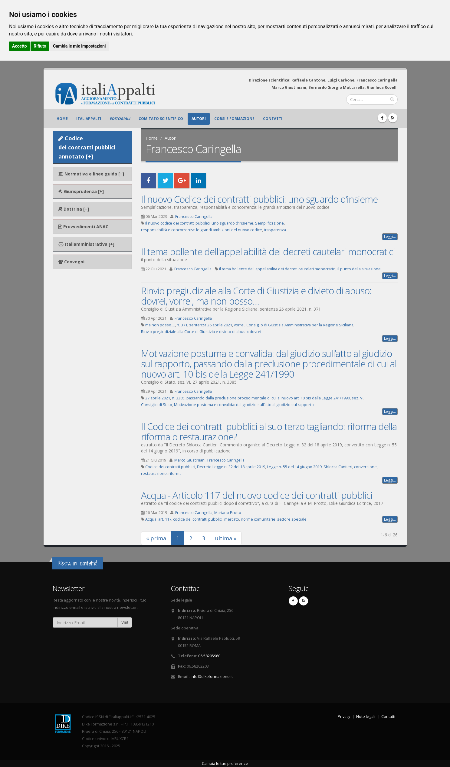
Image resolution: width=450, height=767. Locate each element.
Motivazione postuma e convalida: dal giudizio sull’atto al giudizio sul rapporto (244, 404)
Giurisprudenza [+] (81, 191)
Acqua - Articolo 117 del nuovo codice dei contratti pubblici (256, 495)
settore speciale (292, 519)
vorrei (239, 325)
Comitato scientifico (161, 118)
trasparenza (275, 229)
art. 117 (164, 519)
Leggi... (390, 236)
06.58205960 (209, 656)
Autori (199, 118)
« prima (156, 538)
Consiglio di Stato (156, 404)
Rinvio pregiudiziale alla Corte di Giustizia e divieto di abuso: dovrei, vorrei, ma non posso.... (256, 295)
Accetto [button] (19, 46)
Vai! (124, 622)
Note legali (365, 716)
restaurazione (154, 473)
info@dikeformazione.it (212, 676)
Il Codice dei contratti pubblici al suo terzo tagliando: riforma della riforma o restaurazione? (269, 431)
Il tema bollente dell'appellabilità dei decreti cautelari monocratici (268, 251)
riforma (175, 473)
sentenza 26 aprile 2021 (210, 325)
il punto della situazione (359, 269)
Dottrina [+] (73, 209)
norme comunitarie (258, 519)
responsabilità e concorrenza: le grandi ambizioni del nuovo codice (201, 229)
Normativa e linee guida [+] (91, 174)
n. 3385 (178, 398)
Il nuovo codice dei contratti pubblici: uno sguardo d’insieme (199, 223)
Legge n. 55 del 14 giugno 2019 (294, 466)
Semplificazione (269, 223)
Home (62, 118)
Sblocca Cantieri (338, 466)
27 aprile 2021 (157, 398)
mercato (231, 519)
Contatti (272, 118)
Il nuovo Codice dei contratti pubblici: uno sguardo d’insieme (259, 199)
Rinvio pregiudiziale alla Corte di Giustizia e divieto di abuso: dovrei (201, 331)
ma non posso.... (160, 325)
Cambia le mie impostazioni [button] (79, 46)
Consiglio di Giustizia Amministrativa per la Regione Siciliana (299, 325)
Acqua (150, 519)
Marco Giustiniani (189, 460)
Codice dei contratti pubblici (170, 466)
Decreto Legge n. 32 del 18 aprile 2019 (231, 466)
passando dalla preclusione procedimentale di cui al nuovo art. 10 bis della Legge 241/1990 (268, 398)
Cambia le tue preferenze (225, 763)
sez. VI (357, 398)
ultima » (225, 538)
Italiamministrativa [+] (86, 244)
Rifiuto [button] (40, 46)
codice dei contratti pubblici (197, 519)
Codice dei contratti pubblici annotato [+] (86, 147)
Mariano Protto (227, 512)
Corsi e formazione (234, 118)
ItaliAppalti (88, 118)
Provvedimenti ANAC (83, 226)
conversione (365, 466)
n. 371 (182, 325)
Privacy (344, 716)
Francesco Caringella (193, 216)
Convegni (71, 262)
